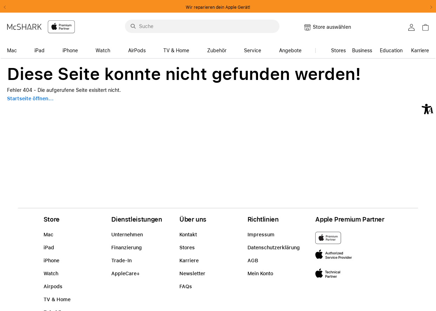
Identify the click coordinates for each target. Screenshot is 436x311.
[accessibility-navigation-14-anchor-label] (13, 48)
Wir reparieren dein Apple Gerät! (218, 7)
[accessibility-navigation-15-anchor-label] (394, 48)
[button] (427, 109)
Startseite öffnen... (30, 98)
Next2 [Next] (429, 7)
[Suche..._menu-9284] (202, 26)
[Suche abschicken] (133, 26)
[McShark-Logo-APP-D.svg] (41, 26)
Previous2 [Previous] (7, 7)
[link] (362, 48)
